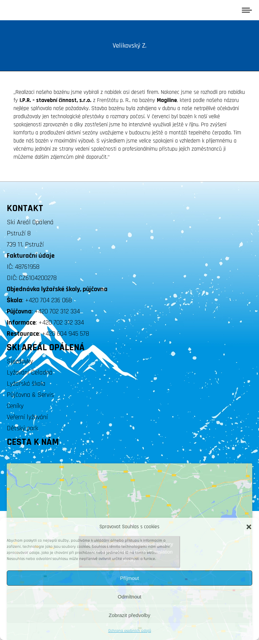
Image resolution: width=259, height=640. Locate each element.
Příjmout (129, 578)
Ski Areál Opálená (30, 222)
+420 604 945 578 (65, 333)
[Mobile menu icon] (246, 10)
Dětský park (22, 428)
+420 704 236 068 (48, 300)
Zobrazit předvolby (129, 615)
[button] (249, 526)
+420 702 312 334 (57, 311)
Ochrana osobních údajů (129, 630)
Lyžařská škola (26, 383)
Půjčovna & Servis (30, 394)
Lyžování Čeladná (30, 372)
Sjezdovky (20, 361)
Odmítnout (129, 596)
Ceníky (15, 406)
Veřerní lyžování (27, 417)
